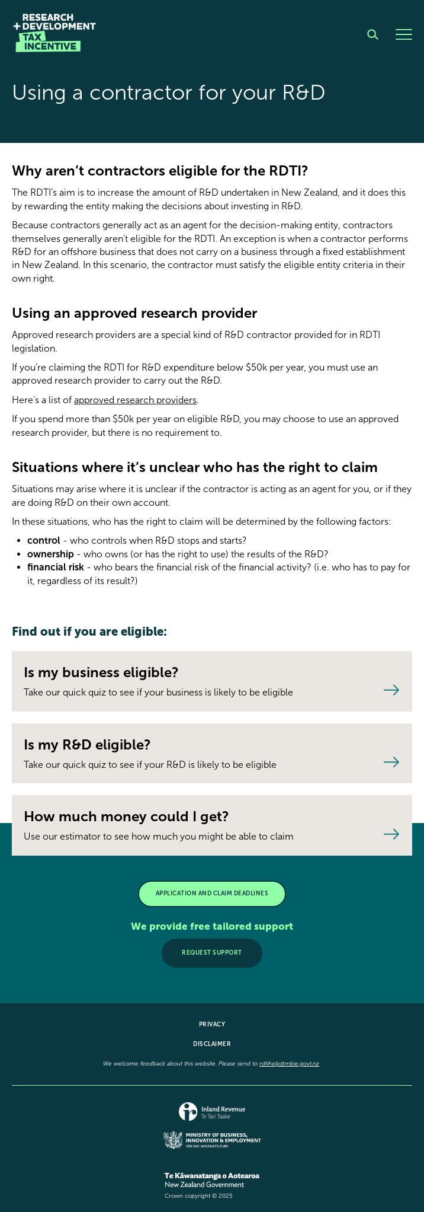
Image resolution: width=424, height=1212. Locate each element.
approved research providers (135, 400)
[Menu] (404, 34)
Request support (212, 952)
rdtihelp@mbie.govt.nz (289, 1063)
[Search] (372, 34)
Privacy (212, 1024)
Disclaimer (212, 1044)
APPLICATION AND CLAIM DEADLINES (212, 893)
